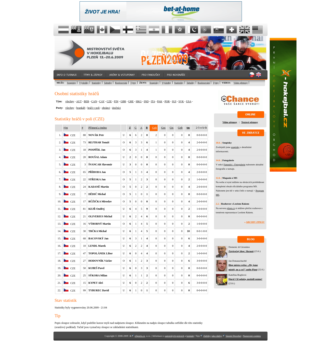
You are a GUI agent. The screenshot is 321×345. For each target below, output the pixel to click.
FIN (116, 101)
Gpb (180, 127)
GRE (131, 101)
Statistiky (96, 82)
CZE (109, 101)
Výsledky (83, 82)
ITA (153, 101)
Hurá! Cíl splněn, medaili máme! (245, 279)
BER (86, 101)
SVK (181, 101)
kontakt (190, 336)
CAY (102, 101)
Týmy (133, 82)
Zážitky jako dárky (212, 336)
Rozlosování (121, 82)
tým (66, 127)
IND (146, 101)
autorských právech (174, 336)
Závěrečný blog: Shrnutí (241, 251)
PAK (159, 101)
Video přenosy (241, 82)
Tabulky (108, 82)
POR (167, 101)
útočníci (116, 107)
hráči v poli (93, 107)
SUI (174, 101)
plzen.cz (231, 208)
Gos (163, 127)
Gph (154, 127)
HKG (139, 101)
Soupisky (71, 82)
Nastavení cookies (252, 336)
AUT (79, 101)
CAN (94, 101)
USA (188, 101)
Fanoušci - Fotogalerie (234, 164)
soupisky (235, 147)
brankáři (80, 107)
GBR (123, 101)
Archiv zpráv (255, 222)
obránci (106, 107)
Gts (171, 127)
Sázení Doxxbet (233, 336)
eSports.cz (140, 336)
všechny (69, 101)
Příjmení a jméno (97, 127)
